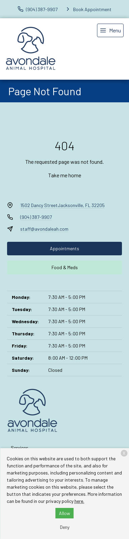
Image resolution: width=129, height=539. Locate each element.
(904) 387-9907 (36, 217)
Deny (64, 527)
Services (19, 448)
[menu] (110, 30)
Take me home (64, 175)
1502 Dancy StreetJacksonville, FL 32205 (62, 205)
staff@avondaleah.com (44, 229)
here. (79, 501)
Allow (64, 513)
